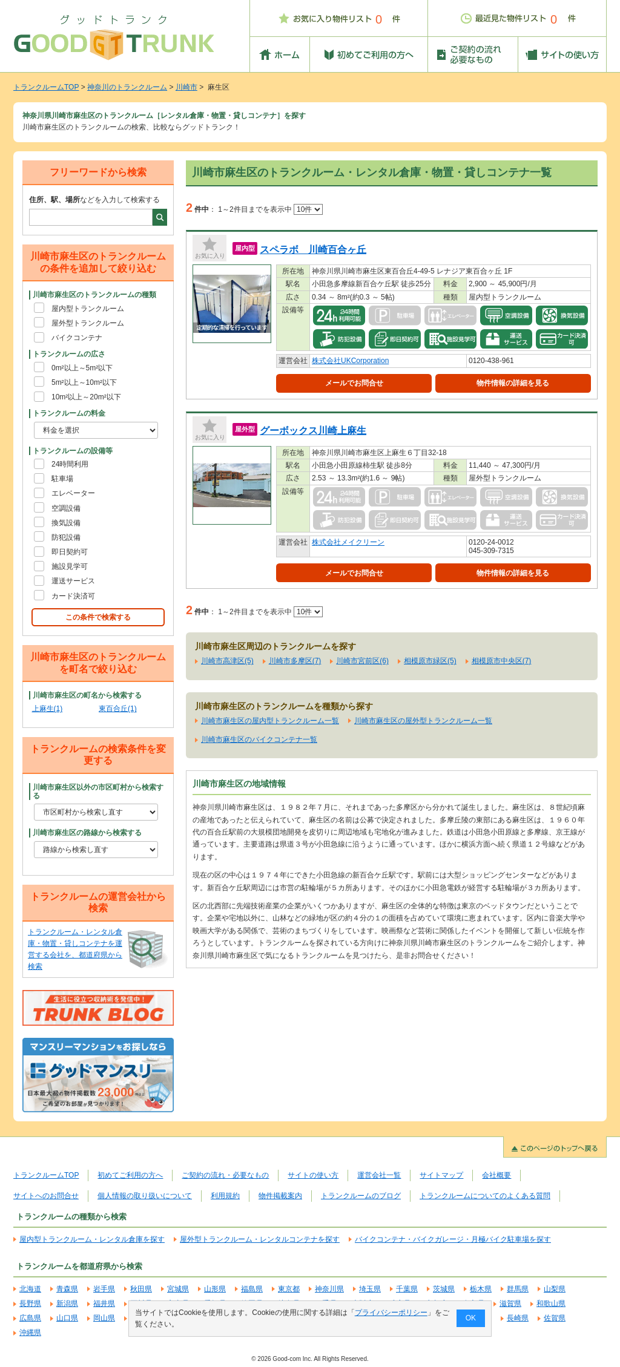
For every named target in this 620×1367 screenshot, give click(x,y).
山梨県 (555, 1289)
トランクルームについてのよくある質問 (485, 1196)
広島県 (30, 1318)
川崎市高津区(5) (227, 661)
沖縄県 (30, 1332)
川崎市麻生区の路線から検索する (87, 832)
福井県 (104, 1303)
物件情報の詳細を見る (513, 383)
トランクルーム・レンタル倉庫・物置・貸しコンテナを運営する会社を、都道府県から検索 (75, 949)
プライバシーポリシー (391, 1312)
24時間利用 (69, 464)
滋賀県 (510, 1303)
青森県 (67, 1289)
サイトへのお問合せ (46, 1196)
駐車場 (62, 478)
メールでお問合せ (354, 383)
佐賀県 (555, 1318)
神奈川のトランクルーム (127, 87)
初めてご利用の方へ (130, 1175)
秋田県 (141, 1289)
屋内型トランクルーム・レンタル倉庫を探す (92, 1239)
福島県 (252, 1289)
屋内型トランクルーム (87, 308)
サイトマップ (441, 1175)
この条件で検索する (98, 617)
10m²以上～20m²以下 (86, 397)
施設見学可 (69, 566)
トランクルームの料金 (69, 413)
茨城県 (444, 1289)
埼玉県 (370, 1289)
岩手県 (104, 1289)
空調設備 (66, 508)
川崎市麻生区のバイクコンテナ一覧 (259, 739)
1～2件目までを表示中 (270, 209)
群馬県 (518, 1289)
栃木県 (481, 1289)
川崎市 (186, 87)
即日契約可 (69, 552)
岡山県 (104, 1318)
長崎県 (518, 1318)
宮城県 (178, 1289)
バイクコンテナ (76, 337)
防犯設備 (66, 537)
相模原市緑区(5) (430, 661)
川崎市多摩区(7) (295, 661)
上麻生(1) (47, 708)
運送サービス (73, 581)
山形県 (215, 1289)
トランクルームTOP (46, 87)
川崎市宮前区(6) (362, 661)
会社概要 (496, 1175)
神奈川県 (329, 1289)
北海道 (30, 1289)
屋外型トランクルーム (87, 323)
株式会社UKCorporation (350, 360)
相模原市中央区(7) (502, 661)
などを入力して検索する (94, 199)
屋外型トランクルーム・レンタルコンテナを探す (260, 1239)
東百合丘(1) (118, 708)
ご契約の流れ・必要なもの (225, 1175)
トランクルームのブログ (361, 1196)
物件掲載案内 (280, 1196)
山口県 (67, 1318)
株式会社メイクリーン (348, 542)
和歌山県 (551, 1303)
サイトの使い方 (313, 1175)
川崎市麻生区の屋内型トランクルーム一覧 (270, 720)
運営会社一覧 (379, 1175)
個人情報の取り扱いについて (144, 1196)
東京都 (289, 1289)
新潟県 (67, 1303)
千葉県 (407, 1289)
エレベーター (73, 493)
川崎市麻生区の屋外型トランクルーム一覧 (423, 720)
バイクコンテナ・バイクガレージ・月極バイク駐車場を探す (453, 1239)
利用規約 (225, 1196)
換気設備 (66, 523)
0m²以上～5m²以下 (82, 368)
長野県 (30, 1303)
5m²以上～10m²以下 (84, 382)
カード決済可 (73, 596)
